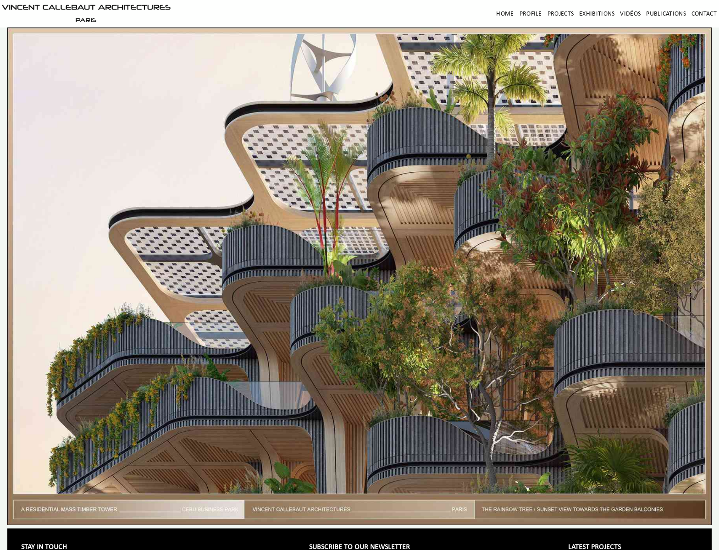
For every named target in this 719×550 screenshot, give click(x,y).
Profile (531, 14)
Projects (561, 14)
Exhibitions (596, 14)
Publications (666, 14)
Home (505, 14)
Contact (704, 14)
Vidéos (630, 14)
